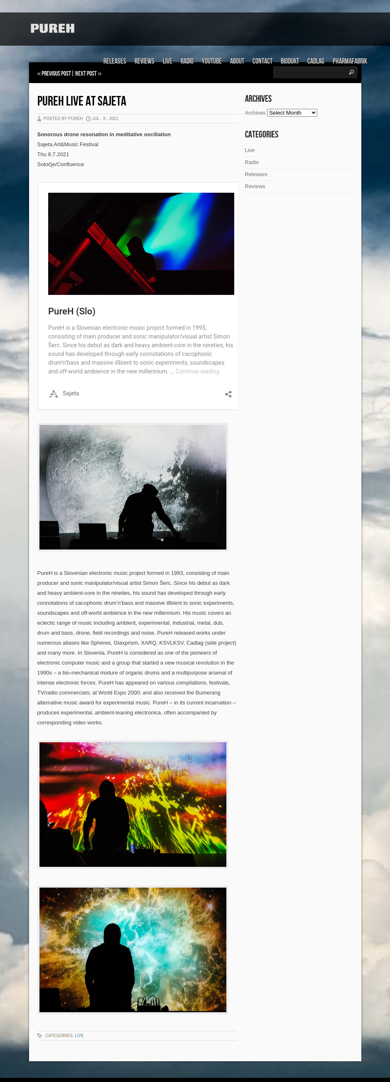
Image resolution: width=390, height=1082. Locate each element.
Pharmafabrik (350, 61)
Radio (187, 61)
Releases (114, 61)
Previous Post (56, 74)
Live (167, 61)
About (237, 61)
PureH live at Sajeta (81, 101)
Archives (255, 113)
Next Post (86, 74)
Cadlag (315, 61)
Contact (262, 61)
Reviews (145, 61)
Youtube (212, 61)
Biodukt (290, 61)
